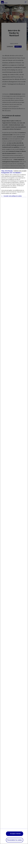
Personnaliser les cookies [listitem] (14, 840)
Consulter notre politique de (12, 196)
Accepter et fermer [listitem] (15, 833)
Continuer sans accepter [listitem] (20, 170)
